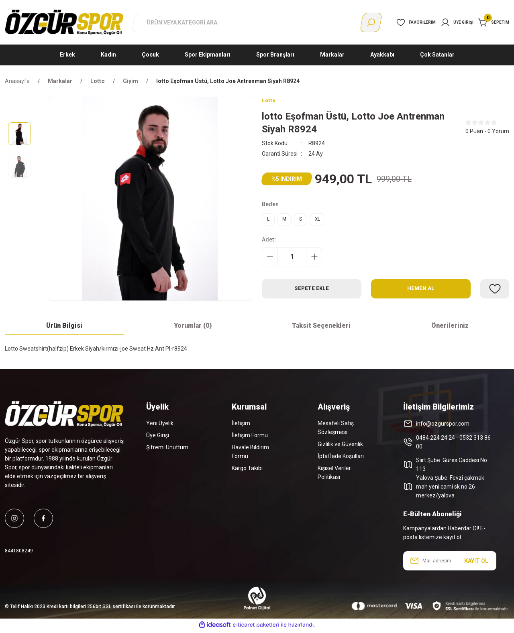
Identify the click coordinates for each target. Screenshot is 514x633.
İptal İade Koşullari (341, 459)
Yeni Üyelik (159, 426)
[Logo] (64, 22)
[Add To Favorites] (494, 294)
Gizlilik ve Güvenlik (340, 447)
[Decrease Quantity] (270, 262)
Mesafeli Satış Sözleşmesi (336, 430)
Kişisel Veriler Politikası (334, 475)
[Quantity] (292, 262)
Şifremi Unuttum (167, 450)
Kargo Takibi (247, 471)
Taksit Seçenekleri (321, 328)
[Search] (257, 22)
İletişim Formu (250, 438)
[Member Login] (457, 22)
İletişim (241, 426)
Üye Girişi (157, 438)
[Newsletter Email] (449, 563)
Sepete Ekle (312, 294)
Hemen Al (421, 294)
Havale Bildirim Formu (250, 454)
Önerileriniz (450, 328)
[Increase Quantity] (314, 262)
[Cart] (493, 22)
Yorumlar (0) (193, 328)
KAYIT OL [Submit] (476, 563)
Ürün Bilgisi (64, 328)
